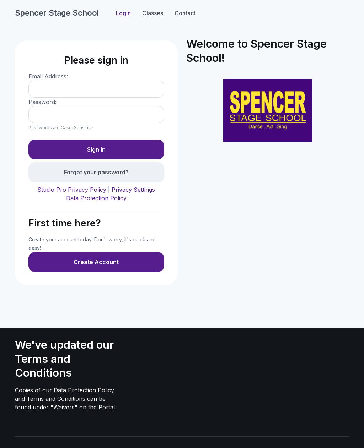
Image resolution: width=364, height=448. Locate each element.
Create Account (96, 262)
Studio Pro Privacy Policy (71, 189)
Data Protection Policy (96, 198)
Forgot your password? (96, 172)
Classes (152, 13)
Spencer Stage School (57, 12)
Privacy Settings (133, 189)
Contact (185, 13)
